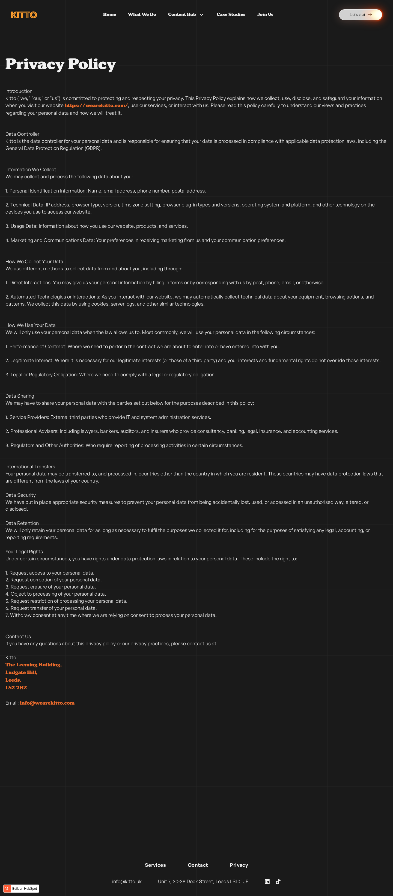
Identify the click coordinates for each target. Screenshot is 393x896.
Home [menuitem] (109, 14)
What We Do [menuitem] (142, 14)
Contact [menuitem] (198, 865)
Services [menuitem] (155, 865)
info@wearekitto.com (47, 703)
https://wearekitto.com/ (96, 105)
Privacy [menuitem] (239, 865)
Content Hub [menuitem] (186, 14)
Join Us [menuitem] (265, 14)
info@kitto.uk (127, 881)
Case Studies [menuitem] (231, 14)
